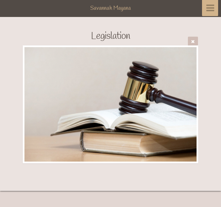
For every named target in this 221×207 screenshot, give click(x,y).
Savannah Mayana (110, 8)
